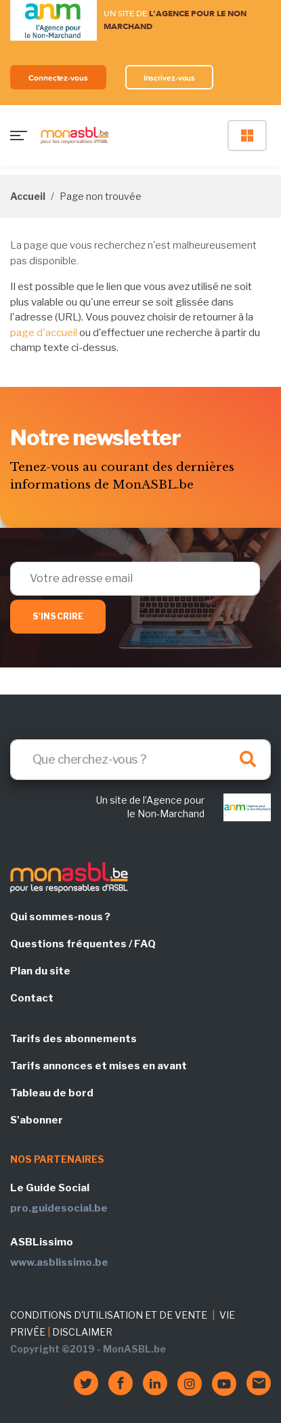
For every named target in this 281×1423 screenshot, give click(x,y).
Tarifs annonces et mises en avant (98, 1066)
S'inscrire (58, 616)
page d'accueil (43, 333)
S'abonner (36, 1120)
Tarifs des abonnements (73, 1039)
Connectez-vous (58, 77)
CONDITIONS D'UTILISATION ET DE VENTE (108, 1315)
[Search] (140, 759)
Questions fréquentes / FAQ (83, 944)
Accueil (27, 196)
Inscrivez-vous (170, 77)
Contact (31, 998)
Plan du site (40, 971)
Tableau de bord (51, 1093)
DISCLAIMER (82, 1332)
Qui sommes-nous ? (60, 917)
